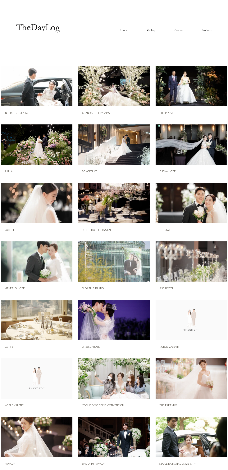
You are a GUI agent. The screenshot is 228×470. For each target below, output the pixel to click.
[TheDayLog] (38, 27)
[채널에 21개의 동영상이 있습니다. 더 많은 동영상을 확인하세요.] (114, 266)
